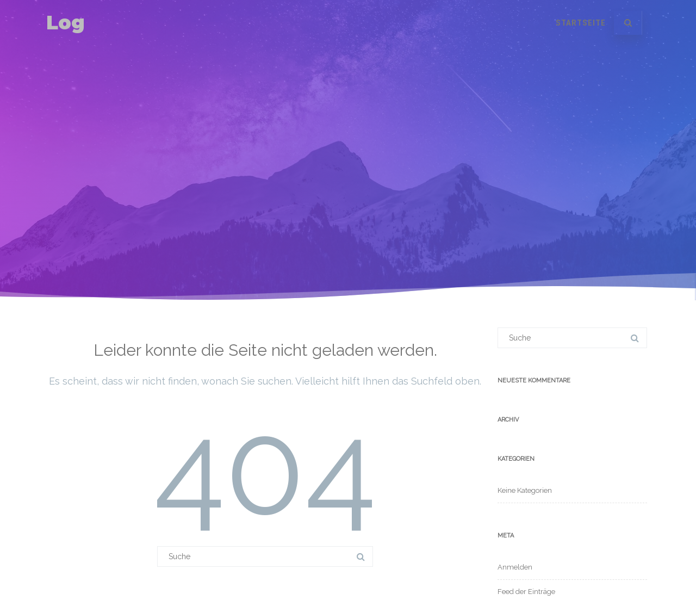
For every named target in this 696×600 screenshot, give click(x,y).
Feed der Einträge (526, 591)
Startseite (581, 23)
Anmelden (515, 567)
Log (65, 22)
